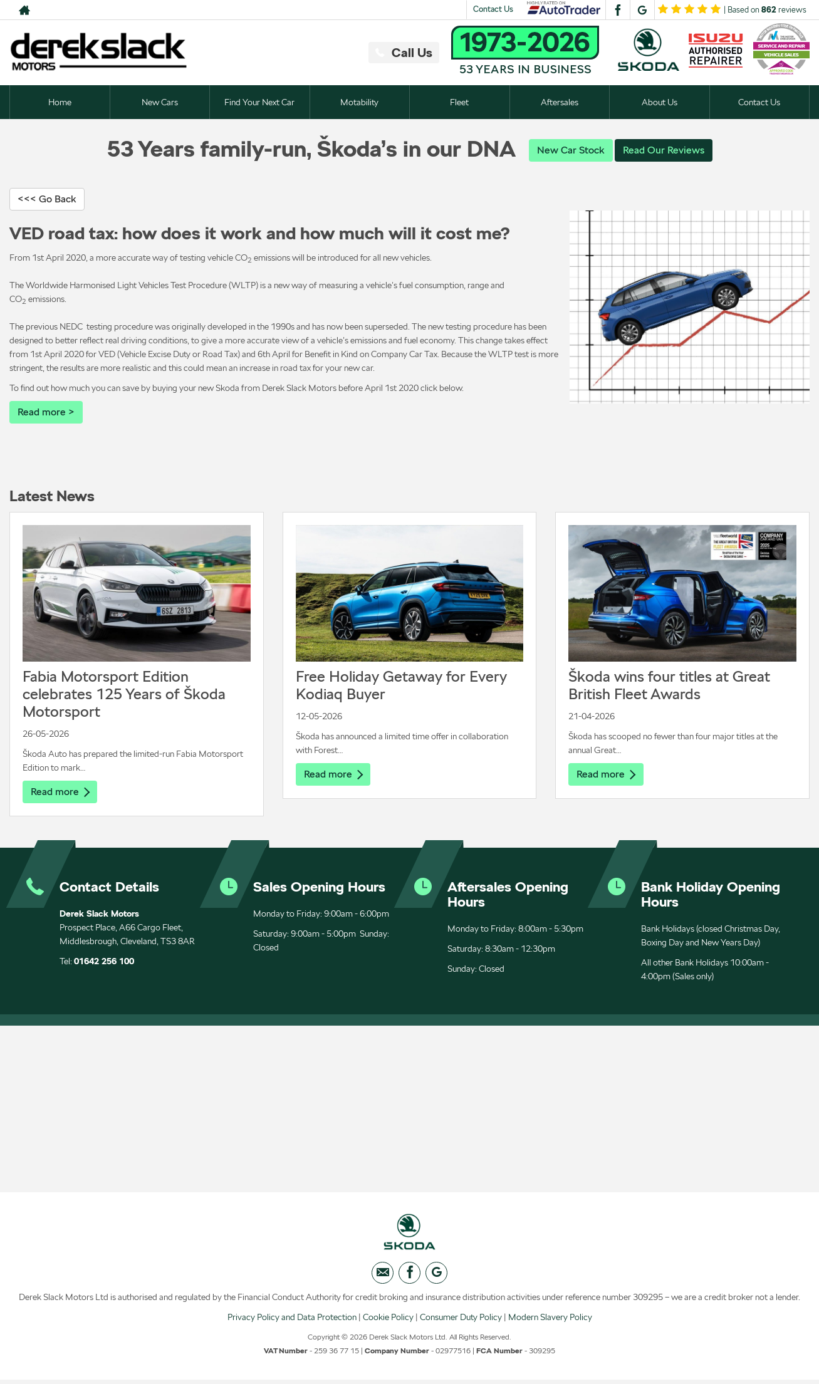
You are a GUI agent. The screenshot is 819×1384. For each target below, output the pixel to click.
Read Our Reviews (663, 150)
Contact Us (493, 9)
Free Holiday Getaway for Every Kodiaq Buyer (401, 686)
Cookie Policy (388, 1321)
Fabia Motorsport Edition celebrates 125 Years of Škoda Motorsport (124, 695)
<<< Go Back (47, 200)
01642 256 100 (104, 963)
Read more (60, 793)
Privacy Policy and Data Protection (292, 1321)
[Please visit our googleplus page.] (642, 10)
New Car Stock (571, 150)
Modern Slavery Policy (550, 1321)
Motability (359, 102)
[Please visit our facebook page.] (617, 10)
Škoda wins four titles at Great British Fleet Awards (669, 686)
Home (59, 102)
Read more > (46, 413)
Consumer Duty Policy (461, 1321)
